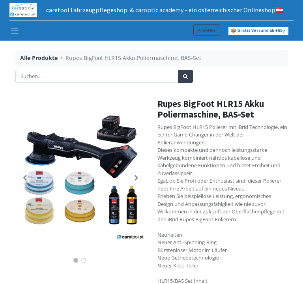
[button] (25, 177)
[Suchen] (185, 76)
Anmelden (206, 30)
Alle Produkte (39, 58)
